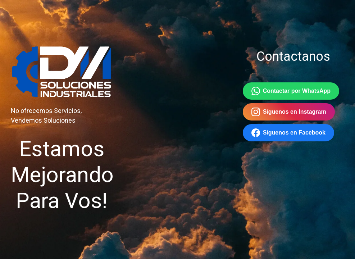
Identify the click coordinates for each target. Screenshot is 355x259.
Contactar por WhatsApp (291, 91)
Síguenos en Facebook (288, 132)
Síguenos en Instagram (288, 112)
